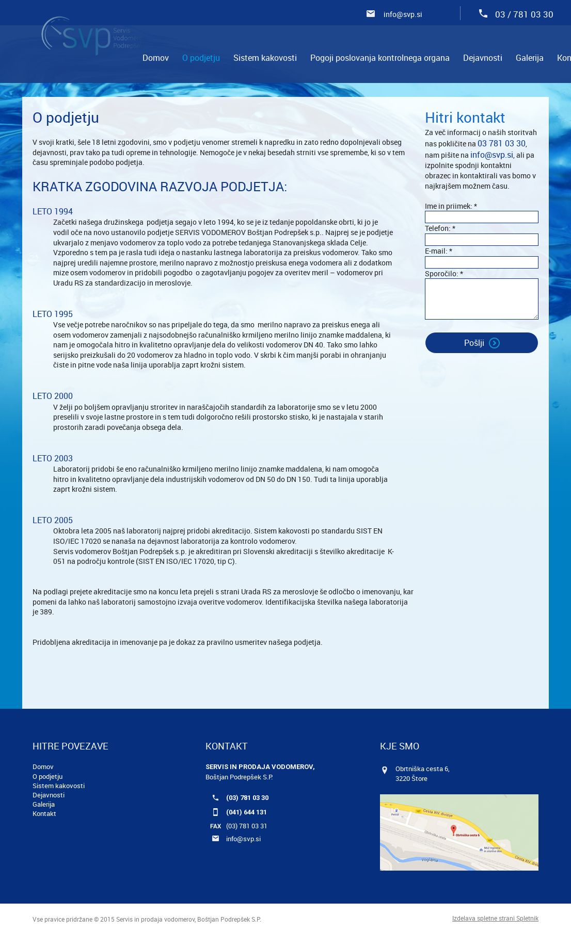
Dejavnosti (49, 794)
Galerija (44, 804)
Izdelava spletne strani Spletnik (495, 918)
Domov (43, 766)
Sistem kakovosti (59, 785)
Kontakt (44, 813)
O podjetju (47, 776)
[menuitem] (156, 57)
